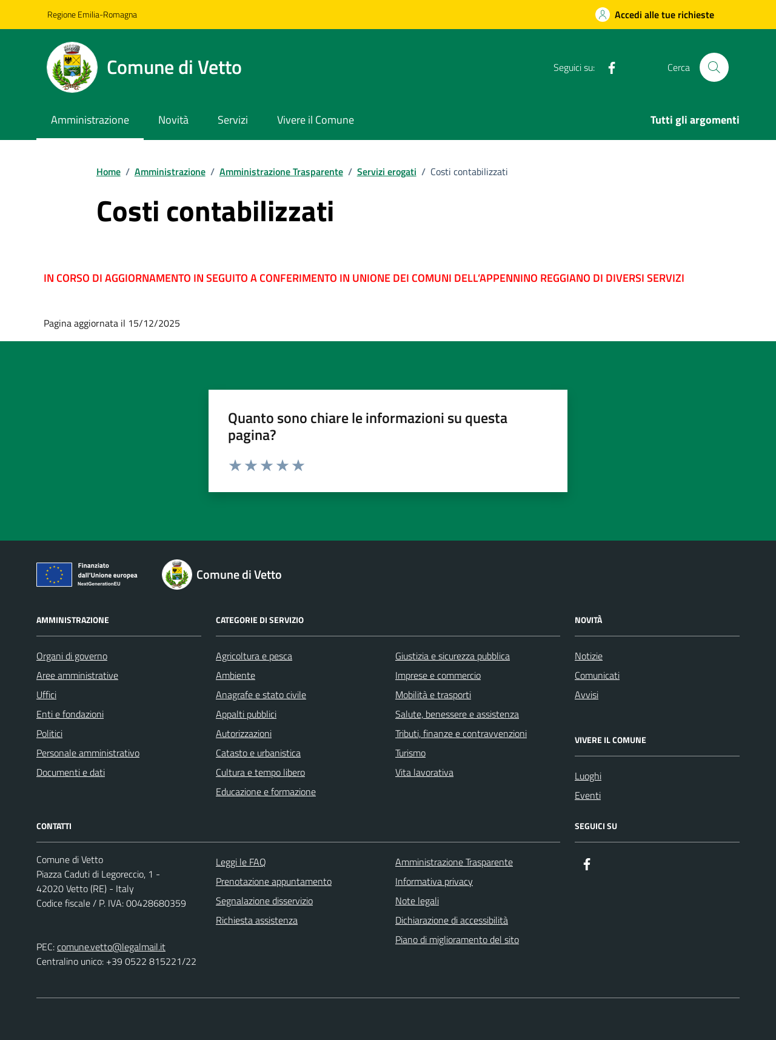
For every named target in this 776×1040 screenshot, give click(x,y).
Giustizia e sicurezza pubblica (452, 655)
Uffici (46, 694)
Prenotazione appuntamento (274, 881)
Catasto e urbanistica (258, 752)
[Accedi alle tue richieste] (655, 14)
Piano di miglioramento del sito (457, 939)
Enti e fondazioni (70, 714)
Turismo (410, 752)
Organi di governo (71, 655)
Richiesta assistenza (257, 920)
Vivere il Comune (315, 120)
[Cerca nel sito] (714, 67)
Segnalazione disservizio (264, 900)
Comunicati (597, 675)
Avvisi (586, 694)
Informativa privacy (434, 881)
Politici (49, 733)
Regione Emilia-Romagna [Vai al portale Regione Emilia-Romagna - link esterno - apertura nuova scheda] (92, 14)
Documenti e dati (70, 772)
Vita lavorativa (424, 772)
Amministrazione (90, 120)
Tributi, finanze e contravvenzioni (461, 733)
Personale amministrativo (87, 752)
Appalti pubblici (246, 714)
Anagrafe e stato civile (261, 694)
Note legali (417, 900)
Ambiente (235, 675)
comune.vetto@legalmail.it (111, 946)
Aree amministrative (77, 675)
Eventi (588, 795)
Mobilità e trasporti (433, 694)
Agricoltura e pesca (254, 655)
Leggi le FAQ (241, 862)
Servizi (233, 120)
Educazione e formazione (266, 791)
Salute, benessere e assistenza (457, 714)
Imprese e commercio (438, 675)
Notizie (589, 655)
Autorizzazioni (244, 733)
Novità (173, 120)
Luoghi (588, 775)
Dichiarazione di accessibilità (451, 920)
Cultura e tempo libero (260, 772)
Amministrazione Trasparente (454, 862)
